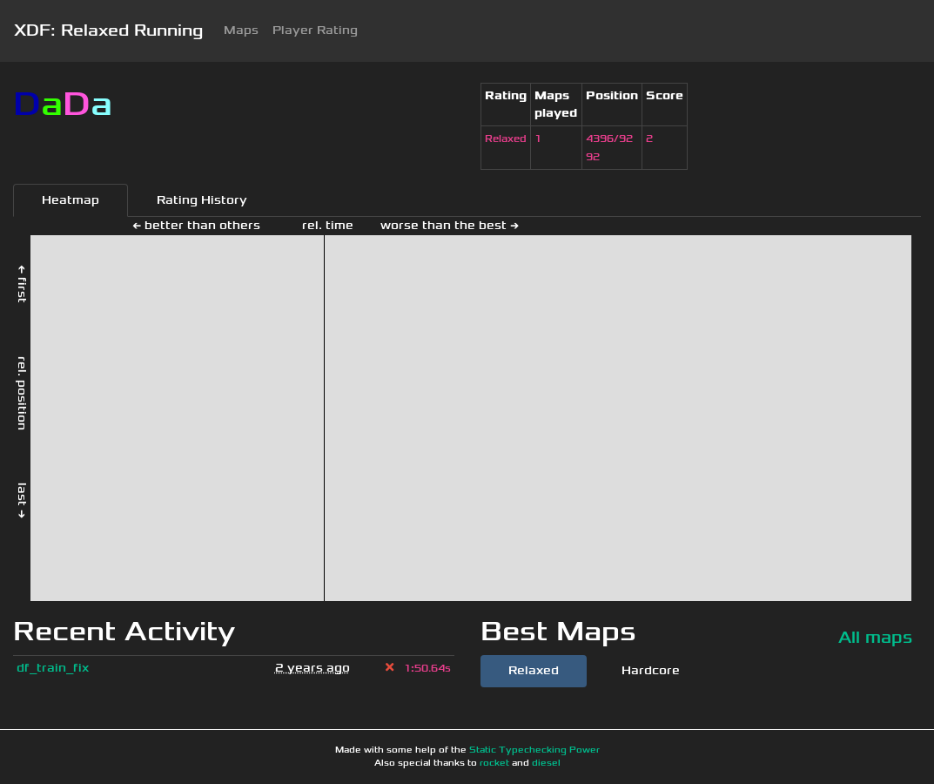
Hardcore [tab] (651, 670)
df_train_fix (53, 667)
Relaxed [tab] (533, 670)
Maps (241, 30)
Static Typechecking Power (534, 750)
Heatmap (70, 200)
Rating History (202, 200)
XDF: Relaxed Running (108, 30)
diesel (546, 763)
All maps (875, 637)
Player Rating (315, 30)
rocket (494, 763)
